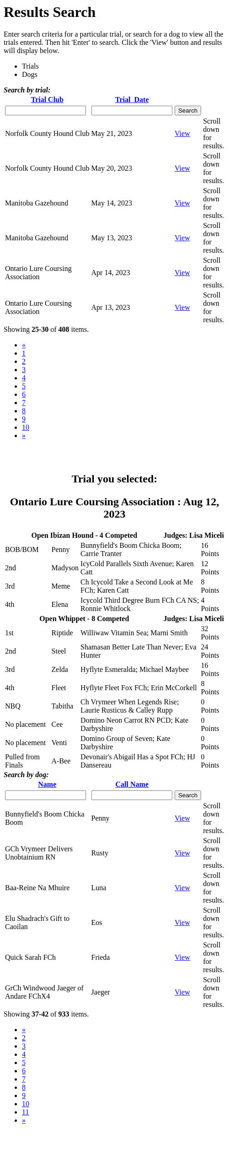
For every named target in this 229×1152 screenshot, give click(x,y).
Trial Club (47, 99)
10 (25, 427)
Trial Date (132, 99)
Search (187, 110)
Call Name (132, 784)
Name (47, 784)
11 (25, 1112)
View (182, 133)
